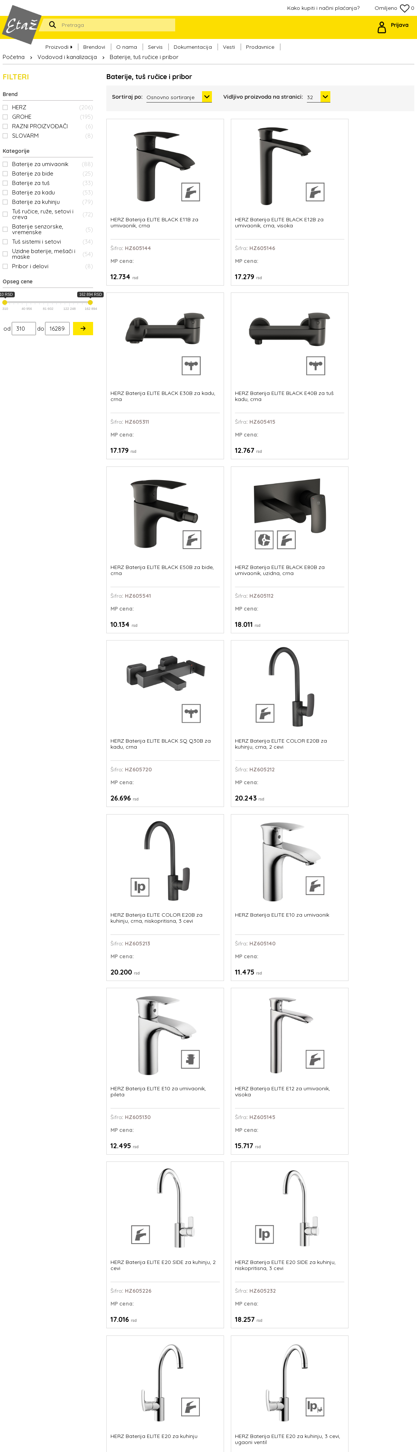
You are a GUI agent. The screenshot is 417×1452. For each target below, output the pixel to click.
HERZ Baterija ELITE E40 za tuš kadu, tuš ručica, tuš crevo (378, 1014)
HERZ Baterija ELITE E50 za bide (220, 1149)
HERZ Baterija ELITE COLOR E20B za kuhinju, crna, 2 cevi (378, 326)
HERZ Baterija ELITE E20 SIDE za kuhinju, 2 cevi (140, 598)
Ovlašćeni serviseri (262, 1331)
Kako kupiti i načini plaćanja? (323, 8)
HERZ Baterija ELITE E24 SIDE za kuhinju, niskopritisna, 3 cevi (220, 876)
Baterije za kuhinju (52, 202)
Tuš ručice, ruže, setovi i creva (52, 214)
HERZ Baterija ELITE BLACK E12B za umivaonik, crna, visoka (218, 188)
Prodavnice (260, 42)
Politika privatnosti (262, 1349)
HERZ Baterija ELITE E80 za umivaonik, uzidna (378, 1149)
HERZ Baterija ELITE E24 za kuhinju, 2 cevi (299, 873)
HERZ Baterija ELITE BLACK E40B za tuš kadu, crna (372, 188)
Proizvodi (58, 42)
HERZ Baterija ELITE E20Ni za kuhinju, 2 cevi (139, 735)
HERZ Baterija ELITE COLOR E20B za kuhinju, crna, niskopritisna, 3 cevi (141, 463)
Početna (14, 57)
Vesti (229, 42)
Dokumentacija (193, 42)
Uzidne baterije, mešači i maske (52, 254)
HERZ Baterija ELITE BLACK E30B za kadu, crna (295, 188)
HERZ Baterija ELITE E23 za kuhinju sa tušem (378, 735)
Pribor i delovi (52, 266)
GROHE (52, 117)
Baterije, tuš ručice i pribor (144, 57)
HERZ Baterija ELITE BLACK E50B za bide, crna (136, 326)
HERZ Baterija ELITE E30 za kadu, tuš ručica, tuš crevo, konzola (220, 1014)
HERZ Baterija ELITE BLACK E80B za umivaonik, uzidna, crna (219, 326)
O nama (126, 42)
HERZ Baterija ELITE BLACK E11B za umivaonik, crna (135, 188)
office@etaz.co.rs (71, 1324)
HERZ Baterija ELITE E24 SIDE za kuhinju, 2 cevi (140, 873)
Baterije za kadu (52, 192)
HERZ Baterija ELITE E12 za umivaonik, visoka (377, 460)
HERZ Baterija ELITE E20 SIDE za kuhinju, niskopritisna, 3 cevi (220, 601)
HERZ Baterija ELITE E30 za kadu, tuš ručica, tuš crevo (140, 1014)
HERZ (52, 107)
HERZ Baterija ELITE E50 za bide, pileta (299, 1149)
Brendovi (94, 42)
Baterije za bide (52, 173)
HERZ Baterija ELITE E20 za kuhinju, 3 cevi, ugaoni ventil (379, 601)
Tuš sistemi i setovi (52, 241)
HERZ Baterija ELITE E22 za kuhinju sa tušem (299, 735)
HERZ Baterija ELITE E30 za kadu (378, 873)
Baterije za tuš (52, 183)
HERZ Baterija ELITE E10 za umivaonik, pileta (298, 460)
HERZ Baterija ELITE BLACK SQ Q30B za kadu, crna (293, 326)
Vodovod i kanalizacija (67, 57)
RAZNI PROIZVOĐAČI (52, 126)
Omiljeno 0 (394, 8)
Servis (155, 42)
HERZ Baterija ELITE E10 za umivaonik (219, 460)
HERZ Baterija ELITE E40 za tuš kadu (299, 1011)
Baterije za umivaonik (52, 164)
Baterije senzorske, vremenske (52, 229)
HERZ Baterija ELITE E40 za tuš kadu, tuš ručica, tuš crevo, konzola (140, 1152)
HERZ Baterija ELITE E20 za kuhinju (299, 598)
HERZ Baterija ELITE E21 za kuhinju (219, 735)
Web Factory (226, 1440)
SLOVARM (52, 135)
